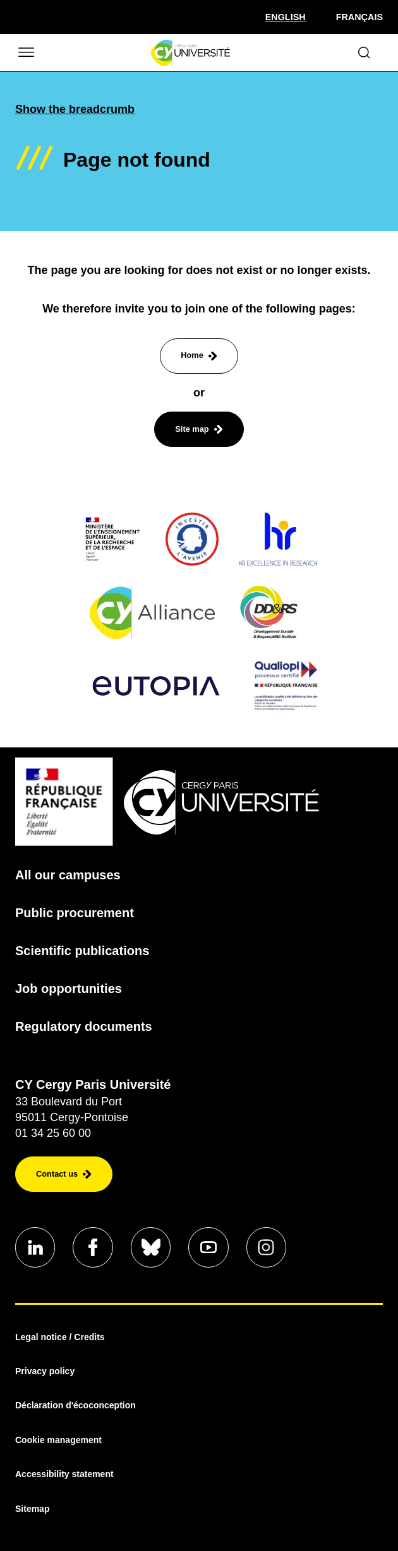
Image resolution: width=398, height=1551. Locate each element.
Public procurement (74, 913)
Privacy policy (45, 1372)
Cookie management (58, 1440)
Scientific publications (82, 951)
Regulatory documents (83, 1026)
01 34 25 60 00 (53, 1133)
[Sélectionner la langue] (285, 17)
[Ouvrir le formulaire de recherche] (364, 52)
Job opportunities (68, 988)
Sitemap (32, 1509)
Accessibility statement (64, 1475)
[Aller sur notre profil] (35, 1247)
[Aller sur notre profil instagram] (268, 1247)
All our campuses (68, 875)
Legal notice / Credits (60, 1337)
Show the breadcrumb (75, 109)
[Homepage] (190, 53)
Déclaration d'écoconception (75, 1406)
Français (359, 17)
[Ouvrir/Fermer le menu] (25, 53)
